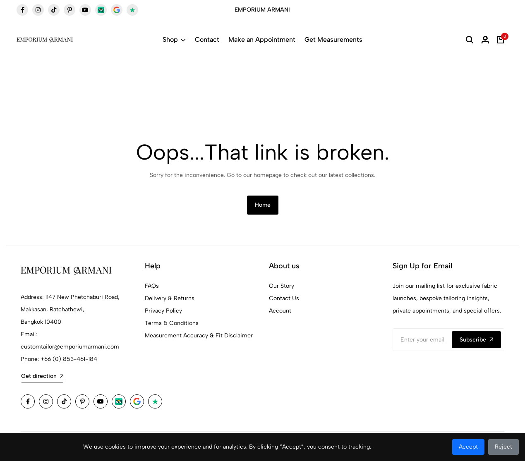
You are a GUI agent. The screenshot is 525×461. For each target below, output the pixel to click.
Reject (503, 446)
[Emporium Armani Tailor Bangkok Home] (45, 40)
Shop (174, 39)
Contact (207, 39)
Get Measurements (333, 39)
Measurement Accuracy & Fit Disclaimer (199, 335)
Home (263, 204)
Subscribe (476, 339)
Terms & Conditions (172, 323)
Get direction (42, 376)
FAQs (152, 285)
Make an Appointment (261, 39)
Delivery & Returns (169, 298)
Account (280, 310)
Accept (468, 446)
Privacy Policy (163, 310)
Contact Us (284, 298)
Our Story (281, 285)
